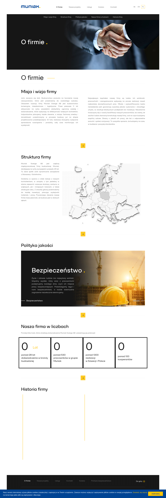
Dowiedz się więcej (140, 492)
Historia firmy (117, 17)
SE (134, 7)
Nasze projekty (75, 7)
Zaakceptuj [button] (156, 494)
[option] (83, 42)
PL (143, 7)
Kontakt (113, 7)
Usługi (89, 7)
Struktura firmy (66, 17)
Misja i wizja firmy (50, 17)
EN (139, 7)
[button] (41, 495)
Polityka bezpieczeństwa (101, 481)
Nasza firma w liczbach (100, 17)
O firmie (59, 7)
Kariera (101, 7)
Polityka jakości (81, 17)
